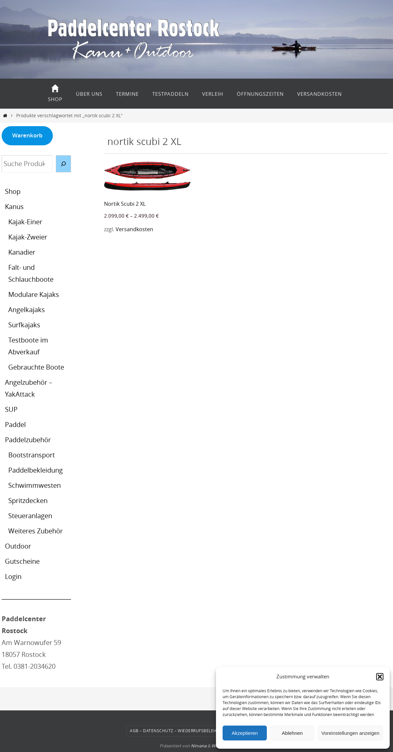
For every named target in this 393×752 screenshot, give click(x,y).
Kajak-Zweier (27, 237)
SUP (11, 409)
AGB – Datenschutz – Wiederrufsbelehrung (179, 730)
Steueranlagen (30, 515)
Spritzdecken (28, 500)
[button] (379, 676)
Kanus (14, 206)
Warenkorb (27, 135)
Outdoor (18, 546)
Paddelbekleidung (35, 470)
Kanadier (21, 252)
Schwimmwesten (34, 485)
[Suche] (63, 163)
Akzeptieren (245, 733)
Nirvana (198, 746)
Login (13, 576)
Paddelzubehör (28, 439)
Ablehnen (292, 733)
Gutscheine (22, 561)
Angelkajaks (26, 309)
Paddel (15, 424)
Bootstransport (31, 454)
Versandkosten (134, 229)
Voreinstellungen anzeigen (350, 733)
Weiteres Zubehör (35, 530)
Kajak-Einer (25, 221)
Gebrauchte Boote (36, 367)
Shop (12, 191)
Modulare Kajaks (33, 294)
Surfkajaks (24, 324)
